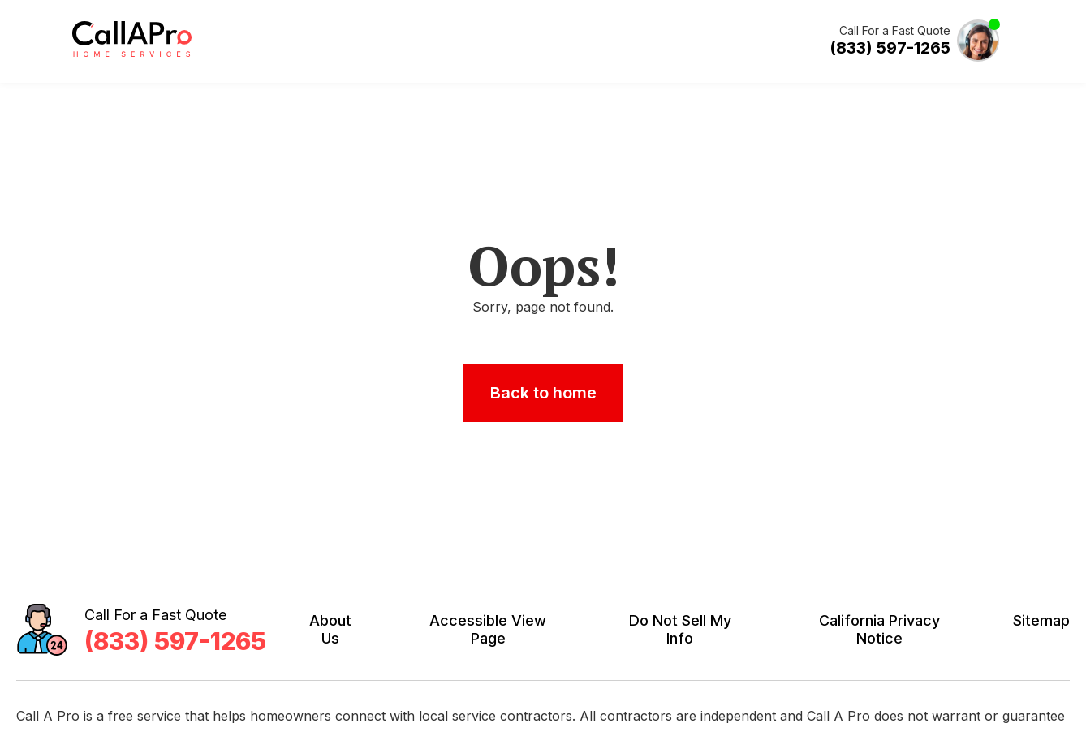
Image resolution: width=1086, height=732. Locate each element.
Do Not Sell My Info (680, 629)
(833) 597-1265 (890, 48)
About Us (330, 629)
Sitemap (1041, 620)
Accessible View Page (487, 629)
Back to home (543, 393)
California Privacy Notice (879, 629)
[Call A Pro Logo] (132, 53)
